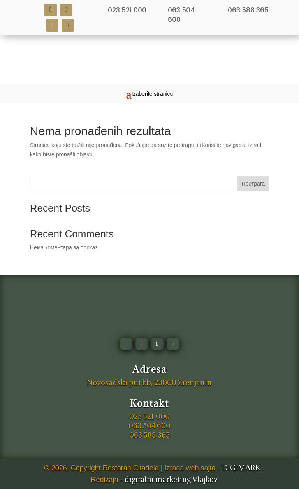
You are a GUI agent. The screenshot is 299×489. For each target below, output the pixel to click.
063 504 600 (181, 14)
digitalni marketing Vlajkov (171, 479)
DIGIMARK (241, 467)
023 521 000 (127, 10)
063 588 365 (248, 10)
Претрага (253, 184)
